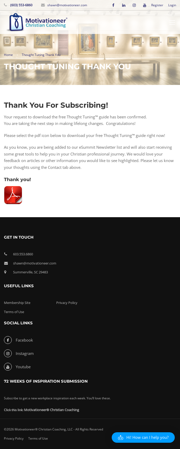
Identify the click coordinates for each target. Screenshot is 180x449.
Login (172, 5)
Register (157, 5)
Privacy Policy (66, 302)
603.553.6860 (23, 254)
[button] (143, 437)
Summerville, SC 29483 (30, 272)
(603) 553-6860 (20, 5)
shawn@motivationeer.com (67, 5)
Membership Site (17, 302)
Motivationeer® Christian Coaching (51, 409)
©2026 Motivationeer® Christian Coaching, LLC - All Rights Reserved (53, 429)
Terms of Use (14, 311)
